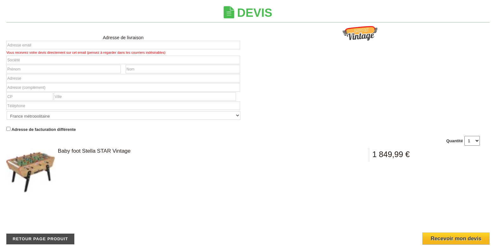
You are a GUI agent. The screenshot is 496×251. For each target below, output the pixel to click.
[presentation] (452, 218)
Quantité (454, 140)
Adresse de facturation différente (41, 129)
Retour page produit (40, 238)
